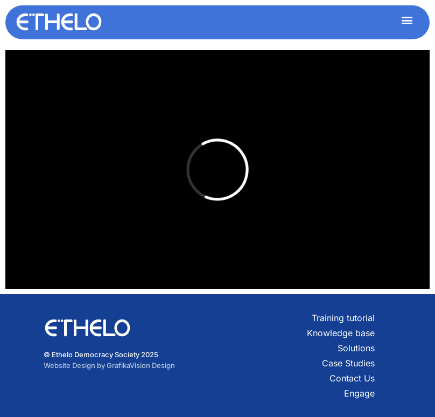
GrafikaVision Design (141, 365)
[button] (407, 20)
